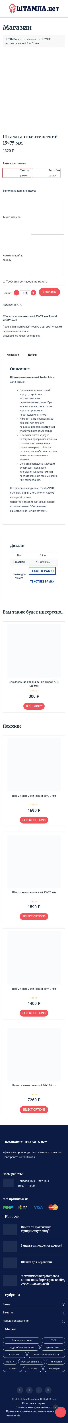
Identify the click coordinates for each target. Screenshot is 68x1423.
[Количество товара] (25, 293)
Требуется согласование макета (26, 281)
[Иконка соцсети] (20, 1390)
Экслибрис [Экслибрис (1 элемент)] (54, 1368)
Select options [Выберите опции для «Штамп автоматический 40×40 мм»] (34, 1013)
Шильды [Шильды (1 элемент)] (12, 1368)
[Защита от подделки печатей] (10, 1246)
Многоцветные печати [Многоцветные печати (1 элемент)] (46, 1354)
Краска (50, 492)
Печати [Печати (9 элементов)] (10, 1361)
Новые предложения (16, 1320)
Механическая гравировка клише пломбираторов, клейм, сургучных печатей (43, 1279)
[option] (17, 173)
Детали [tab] (32, 354)
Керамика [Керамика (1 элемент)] (14, 1354)
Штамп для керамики (36, 1262)
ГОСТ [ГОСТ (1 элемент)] (53, 1340)
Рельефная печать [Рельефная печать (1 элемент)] (31, 1361)
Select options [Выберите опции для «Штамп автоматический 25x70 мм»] (34, 916)
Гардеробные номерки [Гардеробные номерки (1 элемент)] (21, 1347)
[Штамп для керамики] (10, 1262)
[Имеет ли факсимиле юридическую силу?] (10, 1229)
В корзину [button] (34, 706)
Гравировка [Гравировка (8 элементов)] (52, 1347)
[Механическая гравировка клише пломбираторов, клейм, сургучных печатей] (10, 1280)
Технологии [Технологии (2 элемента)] (55, 1361)
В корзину (49, 292)
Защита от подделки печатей (41, 1245)
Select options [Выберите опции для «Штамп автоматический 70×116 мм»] (34, 1109)
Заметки (8, 1312)
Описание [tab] (13, 354)
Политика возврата (33, 1403)
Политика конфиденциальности (35, 1407)
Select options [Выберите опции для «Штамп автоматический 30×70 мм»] (34, 820)
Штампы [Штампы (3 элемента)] (33, 1368)
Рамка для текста (14, 163)
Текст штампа (11, 217)
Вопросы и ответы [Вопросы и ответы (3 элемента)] (22, 1340)
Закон (6, 1304)
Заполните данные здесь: (19, 190)
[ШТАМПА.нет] (34, 9)
